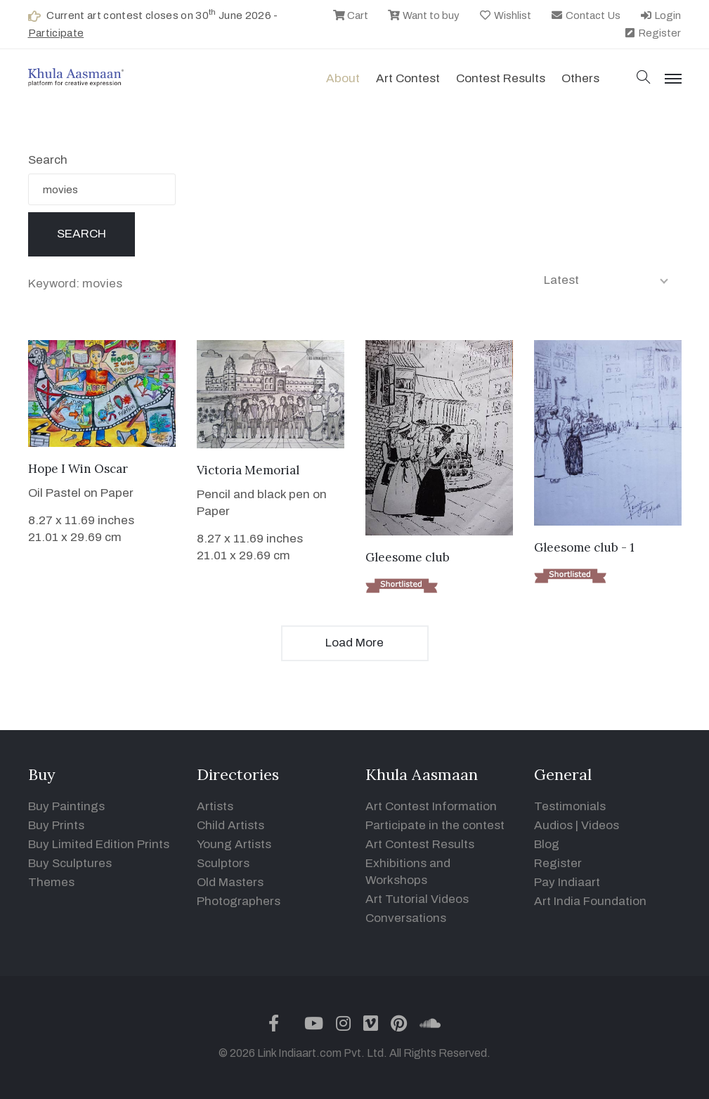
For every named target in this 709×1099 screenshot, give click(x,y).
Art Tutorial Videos (417, 899)
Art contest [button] (408, 78)
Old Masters (230, 882)
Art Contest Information (431, 806)
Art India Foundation (590, 901)
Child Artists (230, 825)
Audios (553, 825)
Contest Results (500, 78)
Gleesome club (407, 557)
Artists (215, 806)
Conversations (405, 918)
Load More (354, 642)
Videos (600, 825)
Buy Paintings (66, 806)
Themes (51, 882)
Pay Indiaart (567, 882)
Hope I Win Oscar (78, 468)
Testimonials (570, 806)
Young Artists (234, 844)
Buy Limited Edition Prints (98, 844)
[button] (644, 78)
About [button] (343, 78)
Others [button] (580, 78)
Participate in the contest (435, 825)
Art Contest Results (419, 844)
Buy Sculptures (70, 863)
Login (660, 15)
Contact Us (585, 15)
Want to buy (423, 15)
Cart (350, 15)
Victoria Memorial (248, 470)
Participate (56, 33)
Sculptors (223, 863)
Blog (546, 844)
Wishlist (505, 15)
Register (652, 33)
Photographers (238, 901)
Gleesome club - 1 (584, 547)
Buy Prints (56, 825)
